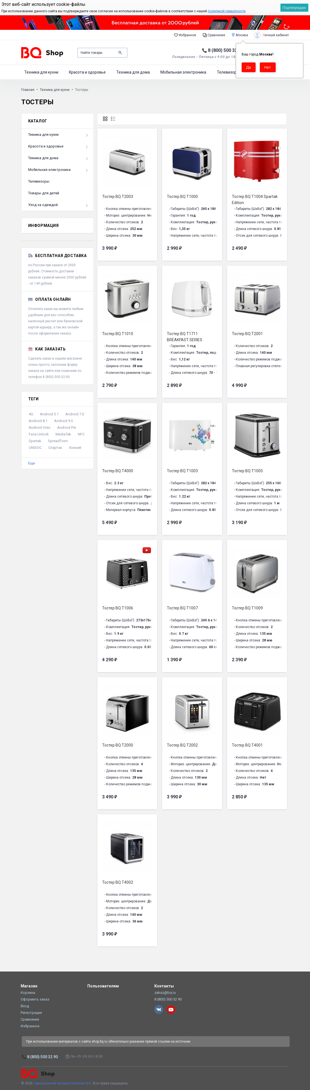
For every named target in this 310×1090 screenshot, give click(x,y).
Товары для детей (43, 193)
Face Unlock (39, 434)
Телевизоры (228, 72)
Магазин (29, 986)
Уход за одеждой (43, 205)
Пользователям (103, 986)
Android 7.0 (74, 414)
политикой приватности (227, 11)
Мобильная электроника (183, 72)
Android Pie (66, 427)
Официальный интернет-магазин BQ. (62, 1083)
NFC (81, 434)
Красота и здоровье (87, 72)
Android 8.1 (38, 421)
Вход (25, 1006)
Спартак (55, 447)
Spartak (35, 441)
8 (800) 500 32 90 (225, 50)
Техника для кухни (41, 72)
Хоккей (75, 447)
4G (31, 414)
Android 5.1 (49, 414)
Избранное (185, 35)
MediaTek (63, 434)
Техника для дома (133, 72)
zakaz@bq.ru (165, 992)
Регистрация (31, 1013)
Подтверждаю (294, 8)
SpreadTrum (58, 441)
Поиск (120, 52)
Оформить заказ (35, 999)
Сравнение (214, 35)
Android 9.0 (63, 421)
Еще (31, 463)
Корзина (28, 992)
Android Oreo (40, 427)
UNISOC (35, 447)
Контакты (164, 986)
